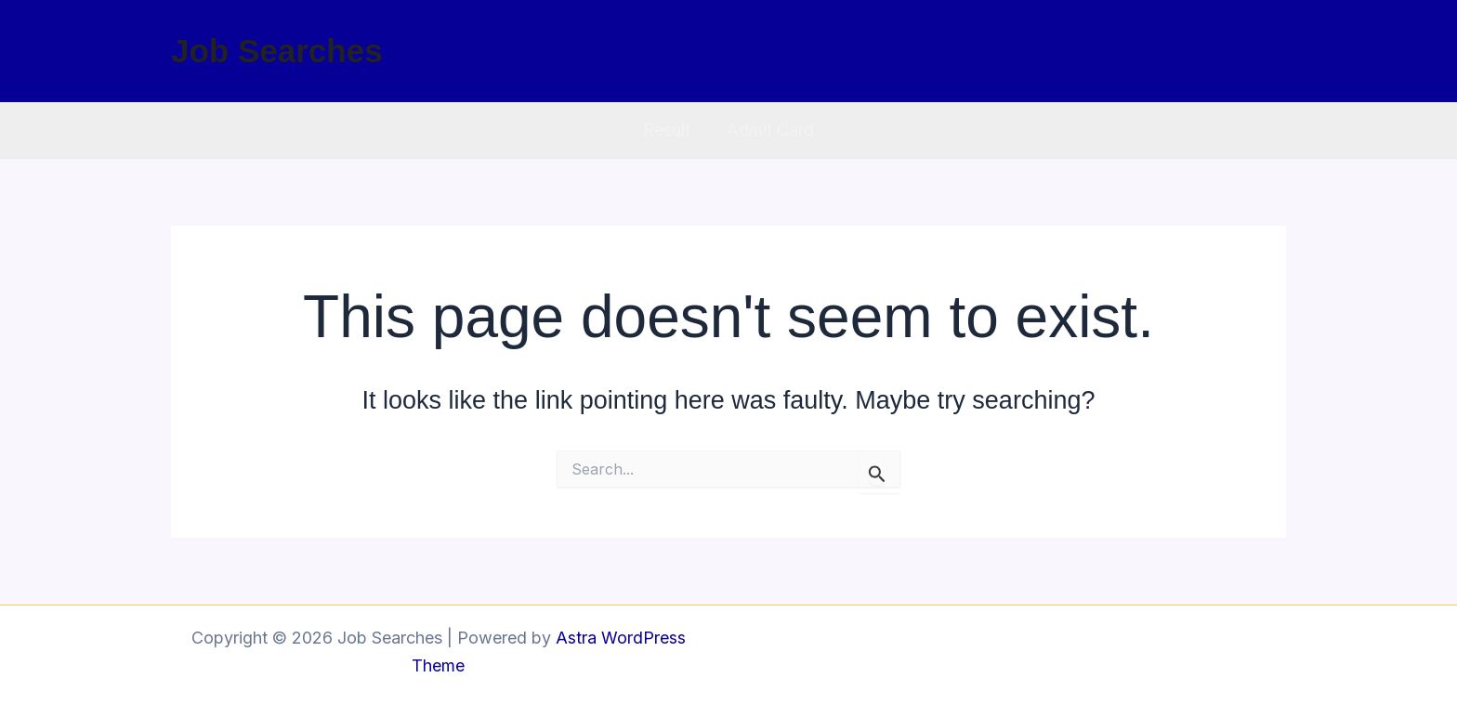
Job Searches (277, 51)
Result (668, 129)
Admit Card (769, 129)
